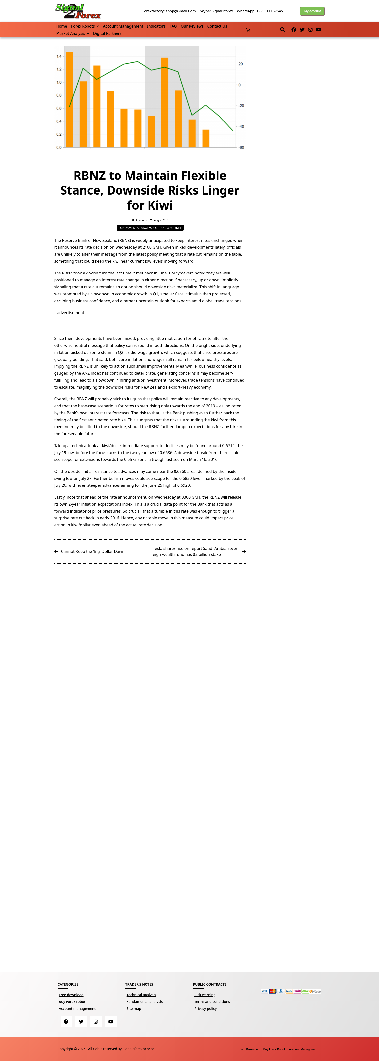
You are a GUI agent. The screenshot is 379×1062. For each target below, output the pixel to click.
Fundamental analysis (145, 1001)
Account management (123, 26)
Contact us (217, 26)
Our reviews (192, 26)
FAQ (173, 26)
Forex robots (85, 26)
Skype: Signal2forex (216, 11)
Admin (140, 220)
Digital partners (107, 33)
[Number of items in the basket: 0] (248, 30)
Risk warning (205, 994)
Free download (71, 994)
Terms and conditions (212, 1001)
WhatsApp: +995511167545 (260, 11)
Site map (134, 1008)
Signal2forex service (138, 1049)
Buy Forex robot (72, 1001)
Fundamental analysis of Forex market (150, 227)
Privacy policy (205, 1008)
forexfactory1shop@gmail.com (169, 11)
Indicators (156, 26)
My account (312, 11)
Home (61, 26)
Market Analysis (72, 33)
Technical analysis (141, 994)
